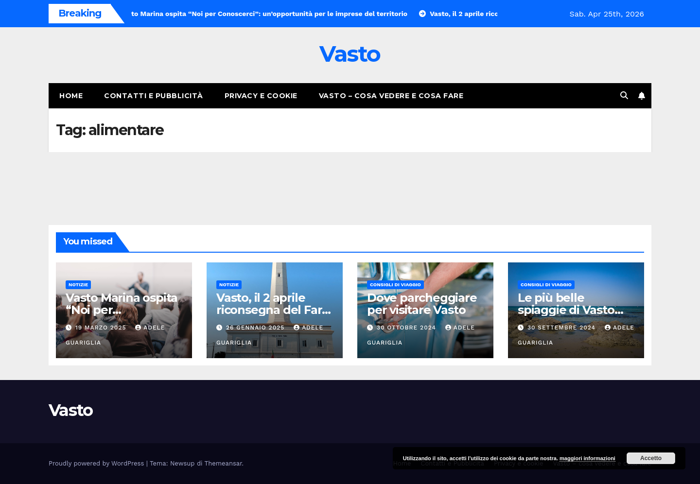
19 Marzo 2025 (101, 327)
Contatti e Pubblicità (153, 95)
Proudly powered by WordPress (97, 463)
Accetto (651, 458)
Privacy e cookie (261, 95)
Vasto (350, 54)
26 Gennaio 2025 (256, 327)
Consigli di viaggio (395, 284)
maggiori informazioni (587, 458)
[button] (624, 95)
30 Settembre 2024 (562, 327)
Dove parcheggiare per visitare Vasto (422, 304)
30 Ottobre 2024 (407, 327)
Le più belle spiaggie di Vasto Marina (566, 310)
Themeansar (223, 463)
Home (71, 95)
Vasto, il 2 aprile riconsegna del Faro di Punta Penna (272, 310)
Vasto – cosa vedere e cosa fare (391, 95)
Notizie (78, 284)
